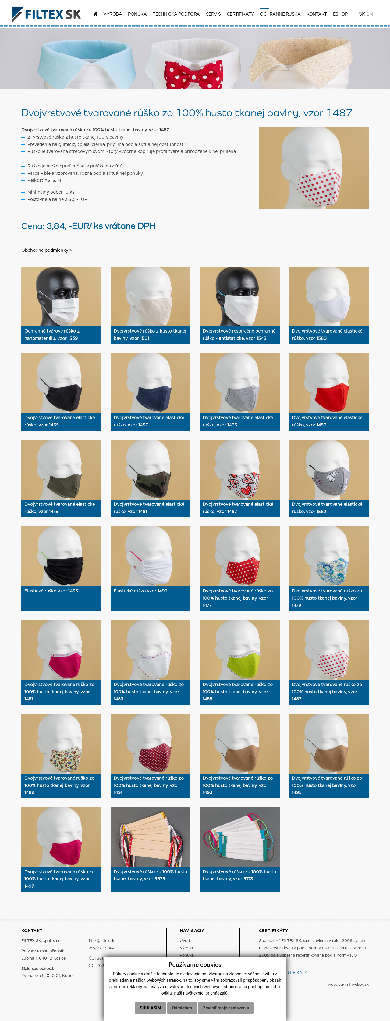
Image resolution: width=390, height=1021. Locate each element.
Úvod (185, 943)
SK (360, 15)
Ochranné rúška (278, 15)
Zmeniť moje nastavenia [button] (226, 1007)
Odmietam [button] (182, 1007)
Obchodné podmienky (46, 252)
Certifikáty (239, 15)
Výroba (111, 15)
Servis (211, 15)
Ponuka (135, 15)
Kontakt (315, 15)
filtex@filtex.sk (100, 943)
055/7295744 (100, 950)
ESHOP (339, 15)
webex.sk (360, 987)
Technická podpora (174, 15)
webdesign (338, 987)
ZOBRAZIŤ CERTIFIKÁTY (283, 975)
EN (368, 15)
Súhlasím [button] (150, 1007)
